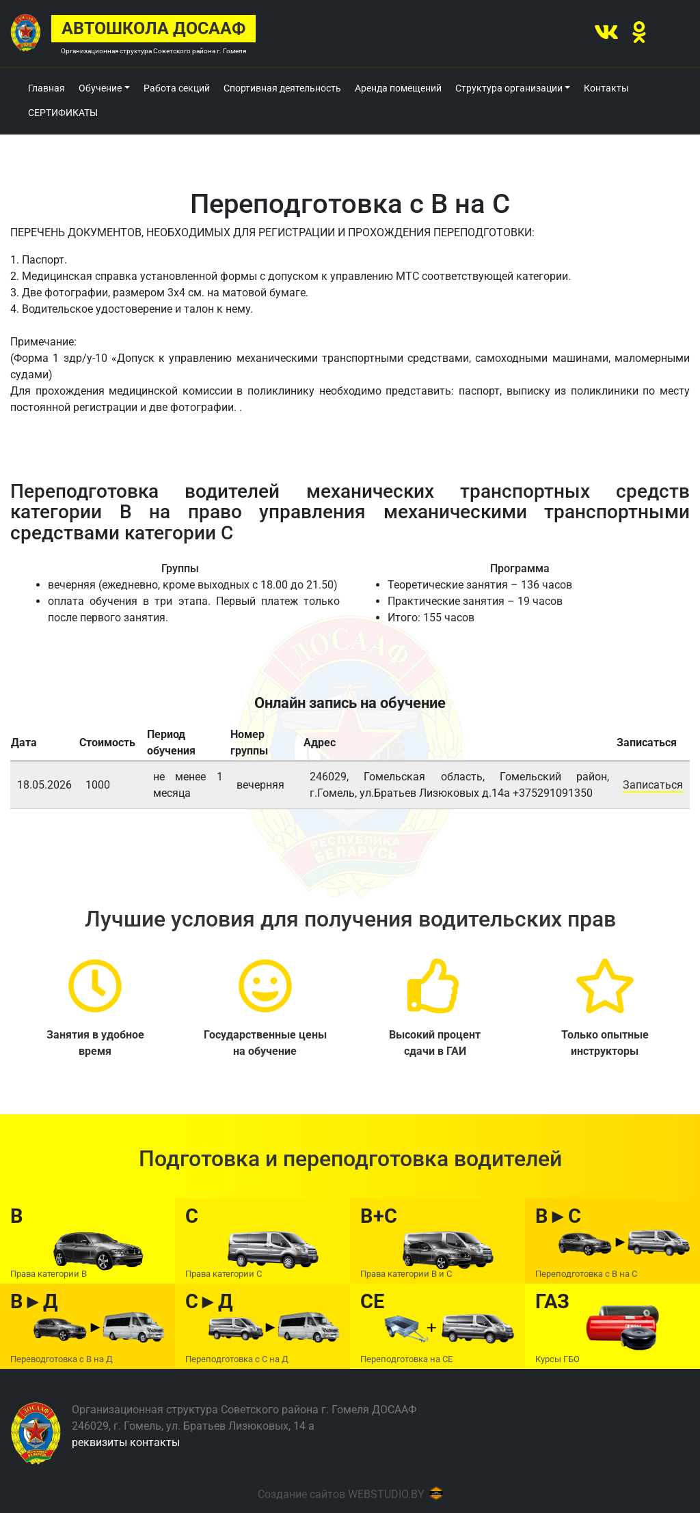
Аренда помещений (398, 88)
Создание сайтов (301, 1494)
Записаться (653, 784)
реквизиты (99, 1442)
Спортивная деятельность (282, 88)
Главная (46, 88)
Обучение (100, 88)
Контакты (606, 88)
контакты (155, 1442)
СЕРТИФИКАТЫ (63, 112)
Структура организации (509, 88)
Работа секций (177, 88)
